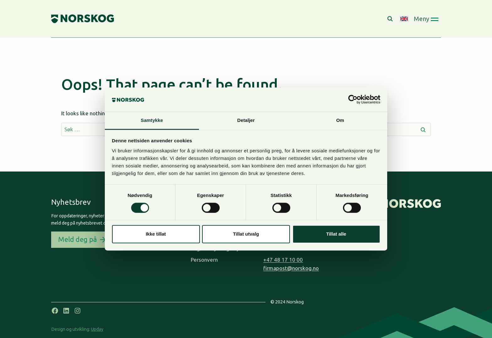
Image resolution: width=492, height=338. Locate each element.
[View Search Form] (390, 19)
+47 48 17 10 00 (283, 260)
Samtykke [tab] (152, 120)
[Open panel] (426, 18)
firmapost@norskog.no (291, 268)
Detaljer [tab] (246, 120)
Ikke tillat (156, 234)
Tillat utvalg (246, 234)
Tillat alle (336, 234)
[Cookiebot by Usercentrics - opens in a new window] (352, 99)
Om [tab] (340, 120)
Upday (97, 329)
